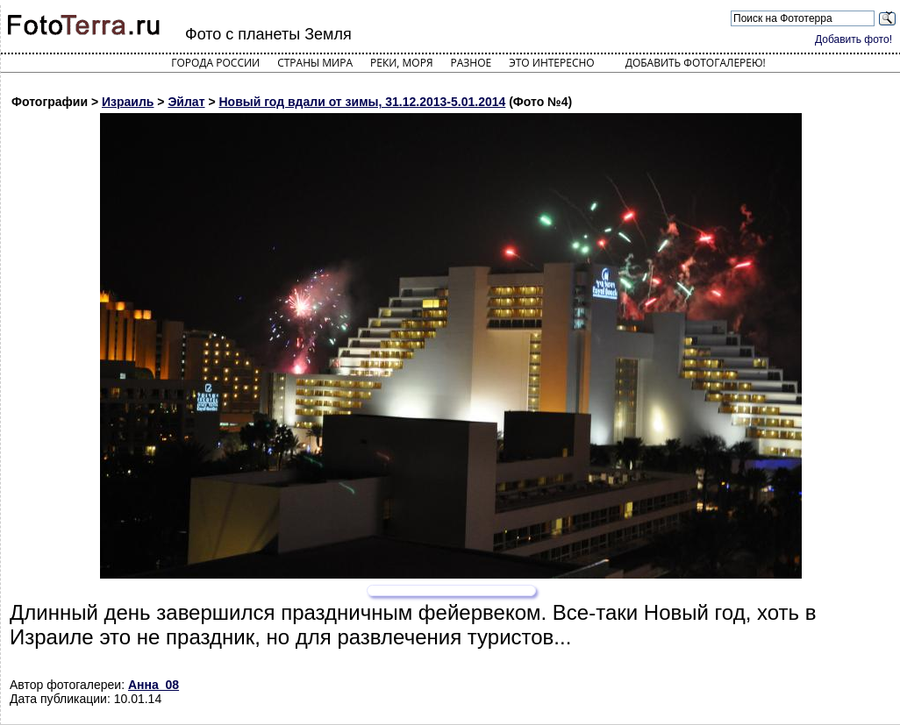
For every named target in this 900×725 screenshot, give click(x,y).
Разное (471, 62)
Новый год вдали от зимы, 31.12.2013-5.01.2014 (361, 102)
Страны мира (315, 62)
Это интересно (552, 62)
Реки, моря (401, 62)
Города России (215, 62)
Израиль (128, 102)
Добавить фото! (853, 39)
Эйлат (186, 102)
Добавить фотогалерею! (695, 62)
